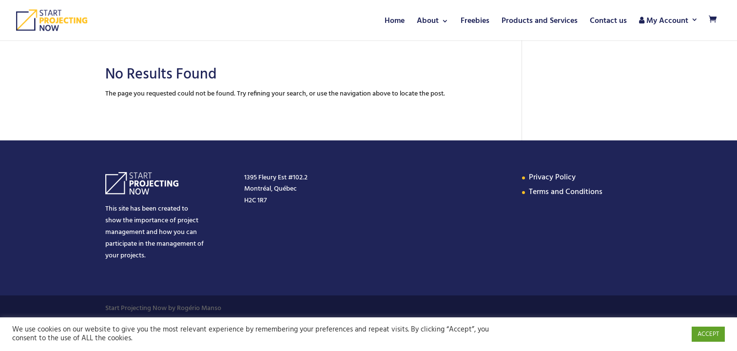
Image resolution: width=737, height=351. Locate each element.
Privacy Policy (552, 177)
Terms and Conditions (565, 192)
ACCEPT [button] (708, 334)
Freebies (475, 22)
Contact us (608, 22)
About (428, 22)
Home (395, 22)
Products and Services (540, 22)
